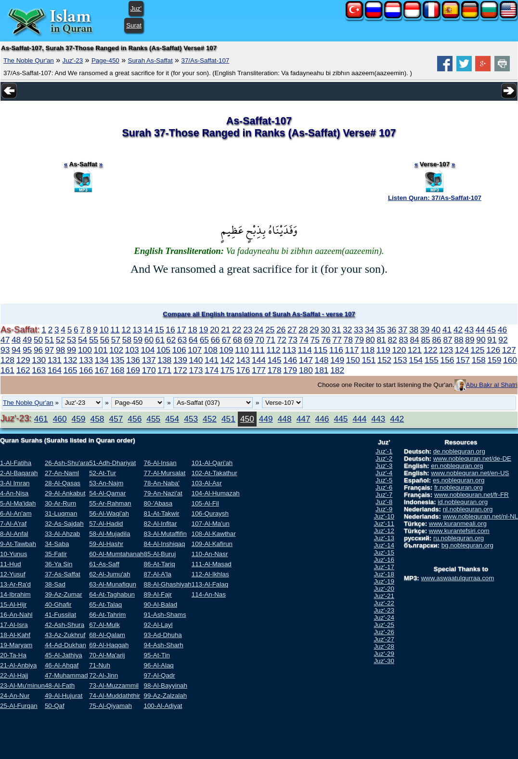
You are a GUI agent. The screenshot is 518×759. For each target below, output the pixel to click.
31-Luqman (61, 513)
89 (469, 340)
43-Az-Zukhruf (65, 635)
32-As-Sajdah (64, 523)
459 (79, 419)
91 (491, 340)
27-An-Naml (62, 473)
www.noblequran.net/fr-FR (471, 494)
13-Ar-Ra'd (15, 584)
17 (181, 329)
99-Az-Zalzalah (165, 695)
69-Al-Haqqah (109, 645)
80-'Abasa (157, 503)
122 (431, 350)
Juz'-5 (384, 480)
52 (60, 340)
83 (403, 340)
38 (413, 329)
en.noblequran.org (457, 465)
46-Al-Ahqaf (61, 665)
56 (104, 340)
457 (116, 419)
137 (149, 360)
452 (210, 419)
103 (132, 350)
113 (289, 350)
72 (281, 340)
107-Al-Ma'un (211, 523)
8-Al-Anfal (14, 533)
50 (38, 340)
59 (137, 340)
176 (243, 370)
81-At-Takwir (161, 513)
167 (102, 370)
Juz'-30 (384, 661)
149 (337, 360)
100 (85, 350)
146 (290, 360)
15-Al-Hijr (13, 604)
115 (320, 350)
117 (352, 350)
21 (225, 329)
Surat (134, 25)
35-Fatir (56, 554)
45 (491, 329)
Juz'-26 (384, 632)
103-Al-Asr (207, 483)
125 (478, 350)
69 (248, 340)
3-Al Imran (14, 483)
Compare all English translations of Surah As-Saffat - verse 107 (259, 314)
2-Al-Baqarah (19, 473)
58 (126, 340)
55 (93, 340)
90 (480, 340)
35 (380, 329)
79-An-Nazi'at (162, 493)
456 (135, 419)
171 (164, 370)
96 (38, 350)
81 (381, 340)
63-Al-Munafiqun (112, 584)
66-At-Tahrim (107, 614)
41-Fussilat (60, 614)
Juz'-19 (384, 581)
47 (5, 340)
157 (463, 360)
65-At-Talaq (105, 604)
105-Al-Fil (205, 503)
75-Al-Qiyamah (110, 705)
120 (399, 350)
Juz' (136, 8)
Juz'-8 (384, 502)
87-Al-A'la (157, 574)
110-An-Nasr (210, 554)
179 (290, 370)
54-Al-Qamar (107, 493)
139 (180, 360)
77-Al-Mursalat (164, 473)
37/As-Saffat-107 (205, 60)
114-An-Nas (209, 594)
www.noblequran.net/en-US (470, 473)
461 (41, 419)
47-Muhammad (66, 675)
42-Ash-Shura (64, 624)
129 (23, 360)
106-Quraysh (210, 513)
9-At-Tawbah (18, 543)
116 (336, 350)
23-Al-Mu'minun (22, 685)
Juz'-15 (384, 552)
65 (204, 340)
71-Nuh (99, 665)
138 (164, 360)
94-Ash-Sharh (163, 645)
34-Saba (57, 543)
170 (149, 370)
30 (325, 329)
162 (23, 370)
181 (322, 370)
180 (306, 370)
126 (493, 350)
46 (502, 329)
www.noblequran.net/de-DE (472, 458)
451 (228, 419)
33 (358, 329)
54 (82, 340)
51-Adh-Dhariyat (112, 462)
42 (458, 329)
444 (359, 419)
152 (384, 360)
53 (71, 340)
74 (304, 340)
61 (160, 340)
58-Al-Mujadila (109, 533)
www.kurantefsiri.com (459, 530)
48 (16, 340)
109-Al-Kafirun (212, 543)
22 (236, 329)
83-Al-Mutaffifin (164, 533)
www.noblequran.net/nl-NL (480, 516)
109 (226, 350)
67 (226, 340)
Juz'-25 (384, 624)
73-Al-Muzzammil (114, 685)
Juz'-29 (384, 653)
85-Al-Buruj (159, 554)
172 (180, 370)
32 (347, 329)
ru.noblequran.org (458, 538)
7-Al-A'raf (13, 523)
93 (5, 350)
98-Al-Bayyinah (165, 685)
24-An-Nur (14, 695)
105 (163, 350)
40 (435, 329)
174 (212, 370)
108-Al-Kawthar (214, 533)
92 (502, 340)
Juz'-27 (384, 639)
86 (436, 340)
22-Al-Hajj (14, 675)
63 (182, 340)
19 (203, 329)
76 (326, 340)
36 (391, 329)
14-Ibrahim (15, 594)
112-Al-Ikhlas (210, 574)
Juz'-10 (384, 516)
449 (266, 419)
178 (275, 370)
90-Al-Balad (160, 604)
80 (370, 340)
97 (49, 350)
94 (16, 350)
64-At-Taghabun (112, 594)
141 (212, 360)
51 (49, 340)
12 (125, 329)
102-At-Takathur (214, 473)
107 (195, 350)
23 (247, 329)
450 (247, 419)
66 (215, 340)
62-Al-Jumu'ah (109, 574)
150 (353, 360)
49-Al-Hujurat (64, 695)
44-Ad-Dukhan (65, 645)
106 (179, 350)
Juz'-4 (384, 473)
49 (27, 340)
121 (415, 350)
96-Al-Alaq (158, 665)
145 (275, 360)
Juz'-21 (384, 595)
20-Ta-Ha (13, 655)
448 (285, 419)
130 (39, 360)
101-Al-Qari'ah (212, 462)
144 (259, 360)
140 (196, 360)
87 (447, 340)
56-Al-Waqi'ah (109, 513)
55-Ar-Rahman (110, 503)
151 (369, 360)
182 (337, 370)
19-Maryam (16, 645)
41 (447, 329)
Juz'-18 (384, 574)
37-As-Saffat (62, 574)
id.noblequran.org (463, 502)
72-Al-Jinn (103, 675)
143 (243, 360)
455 (153, 419)
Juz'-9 (384, 509)
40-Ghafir (58, 604)
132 (71, 360)
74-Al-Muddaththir (114, 695)
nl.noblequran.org (468, 509)
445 (341, 419)
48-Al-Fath (60, 685)
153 (400, 360)
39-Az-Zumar (63, 594)
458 (97, 419)
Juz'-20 (384, 588)
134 (102, 360)
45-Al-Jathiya (63, 655)
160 (510, 360)
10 (103, 329)
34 (369, 329)
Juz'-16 (384, 559)
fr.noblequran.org (458, 487)
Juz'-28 (384, 646)
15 (159, 329)
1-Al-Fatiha (15, 462)
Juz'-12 (384, 530)
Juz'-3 (384, 465)
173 (196, 370)
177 (259, 370)
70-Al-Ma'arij (107, 655)
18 (192, 329)
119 (383, 350)
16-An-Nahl (16, 614)
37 (402, 329)
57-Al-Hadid (106, 523)
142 (227, 360)
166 (86, 370)
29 (314, 329)
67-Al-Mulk (104, 624)
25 (269, 329)
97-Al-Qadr (159, 675)
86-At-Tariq (159, 564)
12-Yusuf (13, 574)
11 (114, 329)
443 (378, 419)
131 (55, 360)
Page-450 (105, 60)
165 (71, 370)
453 (191, 419)
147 (306, 360)
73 (293, 340)
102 (116, 350)
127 (509, 350)
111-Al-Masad (212, 564)
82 (392, 340)
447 (304, 419)
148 (322, 360)
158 (479, 360)
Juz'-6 (384, 487)
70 (259, 340)
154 (416, 360)
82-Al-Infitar (160, 523)
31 (336, 329)
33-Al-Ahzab (62, 533)
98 (60, 350)
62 (171, 340)
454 (172, 419)
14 (148, 329)
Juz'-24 (384, 617)
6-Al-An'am (16, 513)
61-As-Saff (104, 564)
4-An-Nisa (14, 493)
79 (359, 340)
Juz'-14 (384, 545)
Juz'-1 (384, 451)
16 (170, 329)
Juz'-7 (384, 494)
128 (7, 360)
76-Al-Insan (159, 462)
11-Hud (10, 564)
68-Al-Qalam (107, 635)
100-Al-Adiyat (162, 705)
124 (462, 350)
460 (60, 419)
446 (322, 419)
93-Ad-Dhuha (162, 635)
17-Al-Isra (14, 624)
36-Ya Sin (59, 564)
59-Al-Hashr (106, 543)
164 (55, 370)
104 (148, 350)
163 (39, 370)
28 (303, 329)
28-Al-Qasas (62, 483)
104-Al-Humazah (216, 493)
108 (211, 350)
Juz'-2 (384, 458)
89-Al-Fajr (157, 594)
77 (337, 340)
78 (348, 340)
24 (258, 329)
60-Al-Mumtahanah (116, 554)
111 (258, 350)
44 (480, 329)
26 (280, 329)
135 (117, 360)
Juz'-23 (73, 60)
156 (447, 360)
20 (214, 329)
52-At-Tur (102, 473)
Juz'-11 (384, 523)
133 (86, 360)
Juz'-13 (384, 538)
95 (27, 350)
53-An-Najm (106, 483)
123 (446, 350)
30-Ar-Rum (60, 503)
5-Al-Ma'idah (18, 503)
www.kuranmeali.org (458, 523)
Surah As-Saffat (150, 60)
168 (117, 370)
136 (133, 360)
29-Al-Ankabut (65, 493)
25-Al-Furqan (19, 705)
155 (432, 360)
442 (397, 419)
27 (292, 329)
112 (273, 350)
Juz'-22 (384, 603)
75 (315, 340)
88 (458, 340)
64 (193, 340)
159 (494, 360)
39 (424, 329)
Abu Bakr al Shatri (492, 384)
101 (101, 350)
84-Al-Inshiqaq (164, 543)
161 (7, 370)
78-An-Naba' (161, 483)
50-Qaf (55, 705)
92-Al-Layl (157, 624)
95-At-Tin (156, 655)
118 (368, 350)
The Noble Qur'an (28, 60)
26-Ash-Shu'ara (67, 462)
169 (133, 370)
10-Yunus (13, 554)
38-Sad (55, 584)
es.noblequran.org (458, 480)
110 (242, 350)
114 (305, 350)
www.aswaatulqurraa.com (457, 578)
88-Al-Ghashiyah (167, 584)
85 (425, 340)
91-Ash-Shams (164, 614)
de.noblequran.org (459, 451)
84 (414, 340)
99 (71, 350)
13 (137, 329)
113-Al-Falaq (210, 584)
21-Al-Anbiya (18, 665)
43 (469, 329)
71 (270, 340)
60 (149, 340)
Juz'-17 (384, 567)
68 (237, 340)
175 (227, 370)
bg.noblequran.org (467, 545)
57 (115, 340)
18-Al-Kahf (15, 635)
